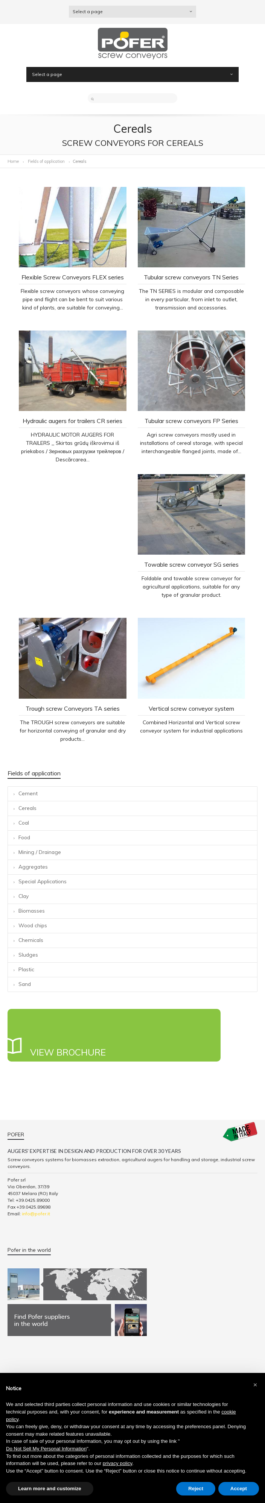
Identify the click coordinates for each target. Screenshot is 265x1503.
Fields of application (47, 161)
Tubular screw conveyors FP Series (191, 421)
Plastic (26, 969)
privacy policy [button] (117, 1463)
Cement (28, 793)
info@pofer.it (36, 1213)
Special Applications (42, 881)
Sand (24, 984)
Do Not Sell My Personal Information (46, 1448)
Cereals (27, 808)
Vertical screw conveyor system (191, 708)
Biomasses (31, 910)
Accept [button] (238, 1488)
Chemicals (30, 940)
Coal (23, 822)
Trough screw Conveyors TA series (73, 708)
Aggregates (33, 866)
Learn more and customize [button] (49, 1488)
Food (24, 837)
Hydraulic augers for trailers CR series (72, 421)
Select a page (132, 11)
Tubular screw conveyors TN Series (191, 277)
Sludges (28, 954)
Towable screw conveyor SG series (191, 564)
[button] (255, 1385)
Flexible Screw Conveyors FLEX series (72, 277)
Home (13, 161)
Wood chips (32, 925)
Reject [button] (195, 1488)
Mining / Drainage (39, 852)
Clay (23, 896)
